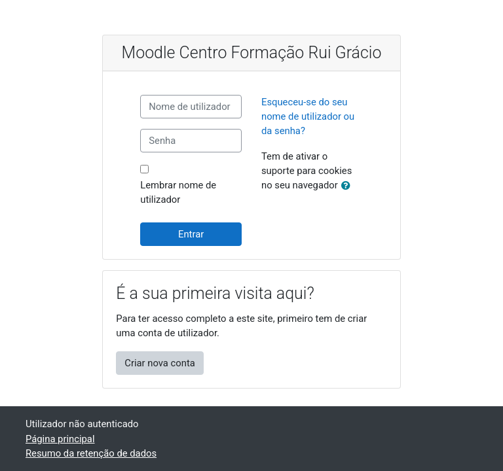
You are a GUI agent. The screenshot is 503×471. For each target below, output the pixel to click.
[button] (348, 186)
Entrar (191, 234)
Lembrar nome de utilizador (178, 192)
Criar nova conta (159, 363)
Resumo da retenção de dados (91, 453)
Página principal (60, 439)
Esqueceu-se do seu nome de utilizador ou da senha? (307, 116)
